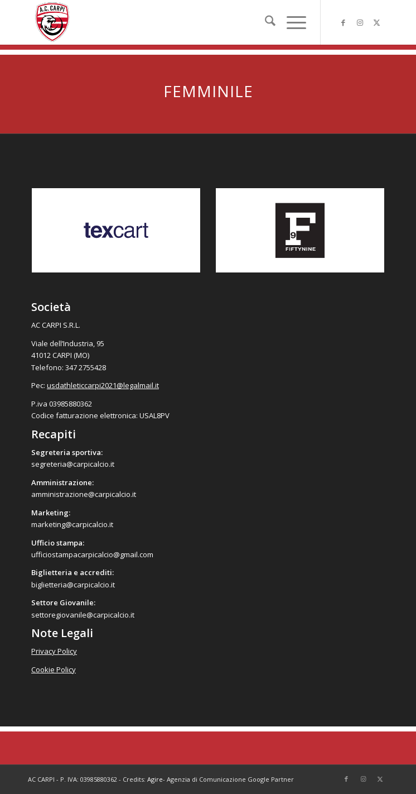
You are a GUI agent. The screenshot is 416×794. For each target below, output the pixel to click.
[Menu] (290, 22)
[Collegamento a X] (376, 22)
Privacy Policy (54, 651)
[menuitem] (264, 22)
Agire (155, 779)
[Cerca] (264, 22)
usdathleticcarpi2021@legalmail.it (103, 385)
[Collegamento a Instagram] (359, 22)
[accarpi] (172, 22)
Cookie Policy (53, 669)
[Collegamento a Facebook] (343, 22)
